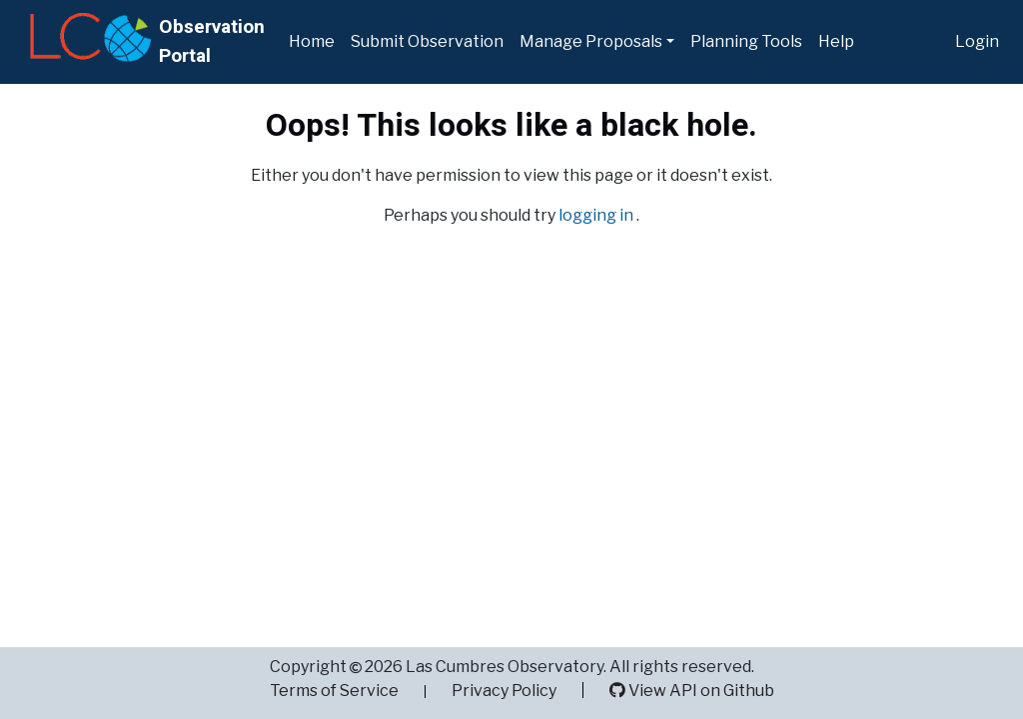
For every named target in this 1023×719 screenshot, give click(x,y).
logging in (597, 215)
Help (836, 41)
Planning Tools (746, 41)
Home (312, 41)
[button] (597, 42)
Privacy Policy (504, 690)
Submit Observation (427, 41)
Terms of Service (334, 690)
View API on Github (691, 690)
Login (977, 41)
